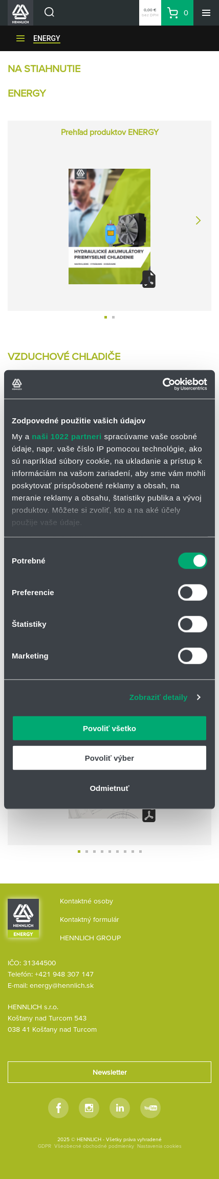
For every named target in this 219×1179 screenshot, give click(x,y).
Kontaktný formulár (89, 919)
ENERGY (46, 38)
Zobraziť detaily (158, 697)
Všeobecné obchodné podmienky (94, 1146)
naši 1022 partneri (67, 436)
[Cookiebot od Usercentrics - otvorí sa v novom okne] (162, 384)
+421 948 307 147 (64, 974)
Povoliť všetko (109, 727)
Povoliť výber (109, 758)
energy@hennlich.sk (62, 985)
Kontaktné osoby (86, 901)
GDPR (44, 1146)
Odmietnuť (109, 787)
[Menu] (206, 13)
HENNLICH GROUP (90, 938)
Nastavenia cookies (159, 1146)
